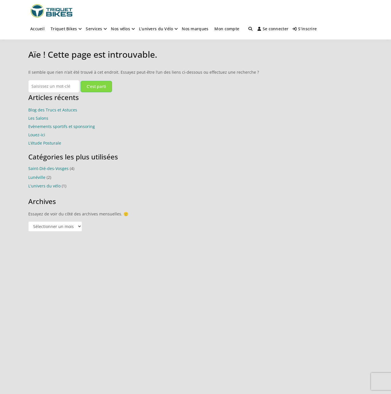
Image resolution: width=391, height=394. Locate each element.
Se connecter (273, 28)
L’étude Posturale (44, 143)
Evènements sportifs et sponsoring (61, 126)
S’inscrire (304, 28)
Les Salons (38, 118)
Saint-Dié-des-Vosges (48, 168)
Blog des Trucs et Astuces (52, 110)
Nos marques (195, 28)
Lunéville (36, 177)
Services (94, 28)
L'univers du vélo (44, 186)
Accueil (37, 28)
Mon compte (226, 28)
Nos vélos (120, 28)
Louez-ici (36, 134)
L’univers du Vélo (156, 28)
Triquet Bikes (64, 28)
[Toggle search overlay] (250, 29)
